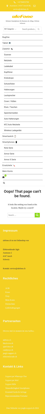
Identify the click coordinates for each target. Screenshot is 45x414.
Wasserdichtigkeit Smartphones (17, 388)
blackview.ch (8, 343)
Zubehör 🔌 (7, 49)
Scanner (7, 55)
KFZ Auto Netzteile (12, 124)
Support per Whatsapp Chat (16, 376)
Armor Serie (9, 154)
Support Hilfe (10, 384)
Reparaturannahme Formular (16, 396)
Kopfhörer (8, 72)
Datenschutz (10, 304)
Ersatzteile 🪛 (8, 165)
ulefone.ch (7, 340)
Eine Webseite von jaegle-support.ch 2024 (22, 408)
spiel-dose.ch (8, 347)
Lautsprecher (9, 95)
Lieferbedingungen (13, 308)
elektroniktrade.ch (10, 357)
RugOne (5, 37)
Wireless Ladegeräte (12, 130)
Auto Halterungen (11, 119)
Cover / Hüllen (10, 101)
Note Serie (8, 148)
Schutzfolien (9, 84)
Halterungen (9, 89)
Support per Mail (11, 380)
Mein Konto (7, 171)
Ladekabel (8, 66)
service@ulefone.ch (20, 9)
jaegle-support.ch (9, 353)
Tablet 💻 (6, 43)
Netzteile (8, 60)
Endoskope (9, 78)
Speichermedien (11, 113)
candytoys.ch (8, 350)
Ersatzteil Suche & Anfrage (16, 392)
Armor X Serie (10, 159)
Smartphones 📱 (10, 142)
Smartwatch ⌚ (9, 136)
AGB (7, 288)
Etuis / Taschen (10, 107)
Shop (7, 296)
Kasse (7, 292)
